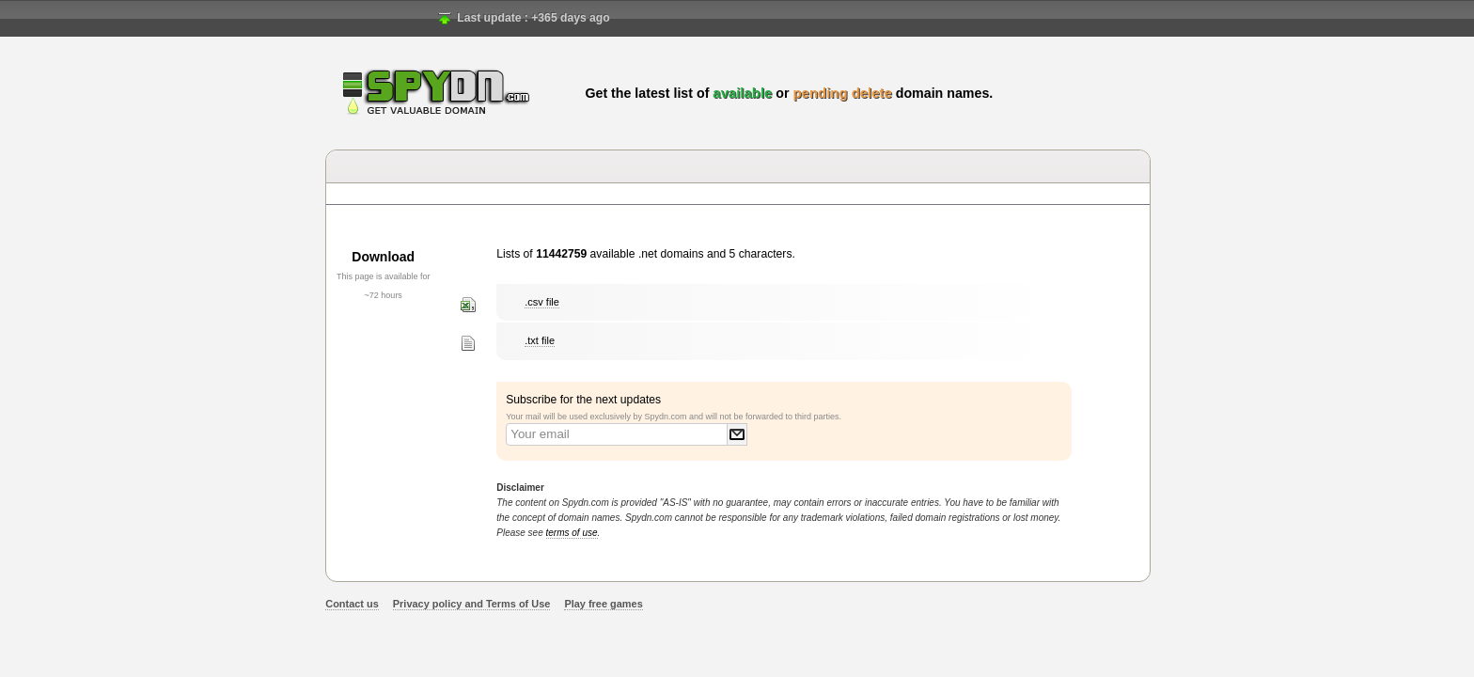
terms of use (572, 532)
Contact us (352, 603)
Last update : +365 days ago (533, 17)
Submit (737, 434)
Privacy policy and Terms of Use (472, 603)
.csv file (542, 301)
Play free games (603, 603)
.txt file (540, 340)
